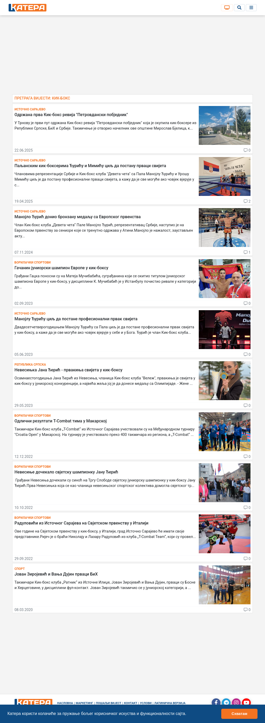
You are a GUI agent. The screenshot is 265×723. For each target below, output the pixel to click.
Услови (146, 703)
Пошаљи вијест (108, 703)
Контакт (130, 703)
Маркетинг (84, 703)
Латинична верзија (169, 703)
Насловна (65, 703)
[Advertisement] (132, 57)
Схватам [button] (239, 714)
